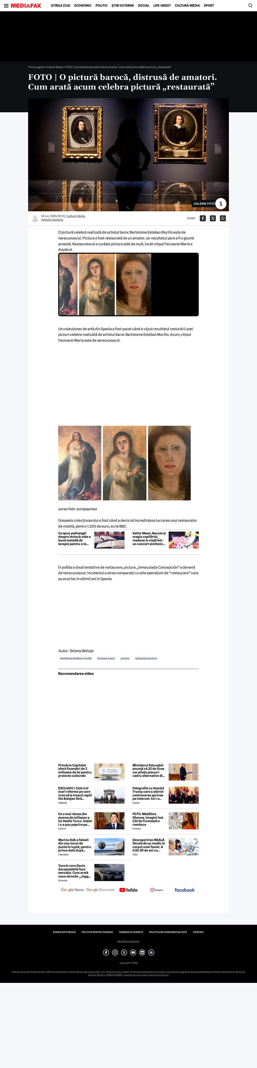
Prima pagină (36, 67)
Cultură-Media (187, 5)
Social (143, 5)
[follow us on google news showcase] (100, 890)
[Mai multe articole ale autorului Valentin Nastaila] (35, 218)
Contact (198, 932)
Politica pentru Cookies (97, 932)
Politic (102, 5)
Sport (209, 5)
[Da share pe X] (213, 218)
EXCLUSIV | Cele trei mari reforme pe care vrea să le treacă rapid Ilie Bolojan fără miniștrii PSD (75, 794)
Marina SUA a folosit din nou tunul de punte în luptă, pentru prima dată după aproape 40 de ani (74, 845)
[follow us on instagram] (157, 890)
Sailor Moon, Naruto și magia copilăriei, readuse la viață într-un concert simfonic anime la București (149, 539)
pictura (125, 658)
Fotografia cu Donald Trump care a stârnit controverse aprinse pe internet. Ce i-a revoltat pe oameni (148, 794)
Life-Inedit (162, 5)
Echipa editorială (64, 932)
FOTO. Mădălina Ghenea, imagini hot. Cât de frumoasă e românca (148, 819)
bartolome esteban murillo (75, 658)
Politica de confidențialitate (168, 932)
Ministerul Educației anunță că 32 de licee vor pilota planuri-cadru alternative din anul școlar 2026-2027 (149, 771)
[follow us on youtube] (128, 890)
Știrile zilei (60, 5)
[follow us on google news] (72, 890)
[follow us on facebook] (185, 890)
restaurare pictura (146, 658)
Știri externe (123, 5)
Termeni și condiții (131, 932)
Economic (83, 5)
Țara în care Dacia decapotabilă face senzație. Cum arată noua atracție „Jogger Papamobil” (75, 871)
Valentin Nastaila (52, 219)
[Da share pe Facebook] (203, 218)
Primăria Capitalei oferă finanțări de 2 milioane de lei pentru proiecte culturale (75, 771)
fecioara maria (106, 658)
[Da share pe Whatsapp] (223, 218)
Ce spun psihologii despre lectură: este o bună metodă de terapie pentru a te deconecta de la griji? (74, 539)
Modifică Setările (128, 941)
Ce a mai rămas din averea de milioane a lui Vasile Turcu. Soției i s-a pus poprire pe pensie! (75, 819)
